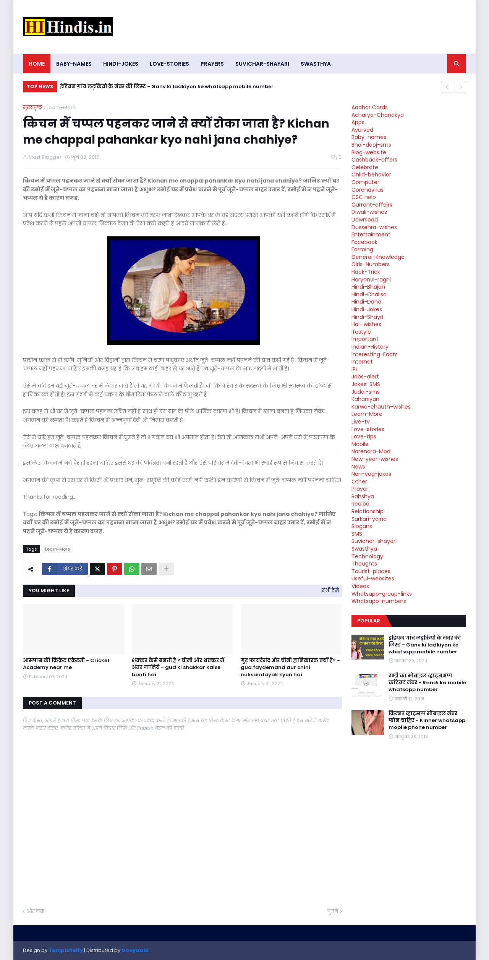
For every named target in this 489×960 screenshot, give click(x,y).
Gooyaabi (135, 950)
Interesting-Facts (374, 354)
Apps (357, 122)
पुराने (332, 911)
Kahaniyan (365, 399)
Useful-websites (372, 578)
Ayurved (362, 130)
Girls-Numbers (370, 264)
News (358, 466)
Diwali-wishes (369, 212)
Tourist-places (370, 571)
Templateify (66, 950)
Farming (362, 249)
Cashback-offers (374, 159)
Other (359, 481)
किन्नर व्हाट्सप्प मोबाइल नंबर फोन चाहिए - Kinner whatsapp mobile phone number (427, 720)
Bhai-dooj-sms (371, 145)
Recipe (360, 503)
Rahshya (362, 496)
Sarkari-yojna (369, 519)
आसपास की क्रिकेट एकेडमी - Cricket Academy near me (66, 664)
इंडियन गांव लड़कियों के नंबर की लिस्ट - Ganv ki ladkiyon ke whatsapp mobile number (167, 86)
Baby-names (368, 137)
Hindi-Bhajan (368, 287)
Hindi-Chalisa (369, 294)
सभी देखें (330, 590)
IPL (354, 369)
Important (365, 339)
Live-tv (360, 421)
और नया (35, 911)
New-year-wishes (374, 459)
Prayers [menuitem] (212, 64)
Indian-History (370, 347)
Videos (360, 586)
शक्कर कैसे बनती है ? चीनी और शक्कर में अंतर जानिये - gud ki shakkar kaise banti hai (178, 667)
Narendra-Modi (371, 451)
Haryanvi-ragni (371, 279)
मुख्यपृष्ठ (32, 107)
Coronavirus (367, 190)
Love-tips (363, 436)
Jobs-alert (365, 376)
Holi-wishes (366, 324)
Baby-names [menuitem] (74, 64)
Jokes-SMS (365, 384)
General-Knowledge (378, 257)
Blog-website (368, 152)
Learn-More (61, 107)
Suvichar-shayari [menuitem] (262, 64)
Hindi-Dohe (366, 301)
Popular (368, 620)
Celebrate (364, 167)
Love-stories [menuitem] (169, 64)
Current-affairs (371, 204)
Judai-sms (365, 392)
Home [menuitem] (37, 64)
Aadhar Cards (369, 107)
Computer (365, 182)
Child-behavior (371, 174)
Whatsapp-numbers (378, 601)
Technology (367, 556)
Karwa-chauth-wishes (381, 407)
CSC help (363, 197)
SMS (356, 534)
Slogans (361, 526)
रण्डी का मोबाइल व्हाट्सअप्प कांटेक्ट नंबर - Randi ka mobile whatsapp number (427, 682)
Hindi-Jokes (366, 309)
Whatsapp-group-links (381, 594)
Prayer (359, 489)
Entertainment (370, 234)
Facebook (364, 242)
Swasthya (364, 549)
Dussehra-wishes (374, 227)
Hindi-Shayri (367, 317)
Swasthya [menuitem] (316, 64)
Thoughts (364, 563)
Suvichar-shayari (374, 541)
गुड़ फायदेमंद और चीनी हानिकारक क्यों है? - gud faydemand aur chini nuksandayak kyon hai (290, 667)
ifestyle (361, 332)
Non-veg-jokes (371, 474)
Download (364, 219)
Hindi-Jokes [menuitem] (120, 64)
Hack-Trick (365, 272)
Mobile (360, 444)
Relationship (367, 511)
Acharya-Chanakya (377, 115)
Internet (362, 361)
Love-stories (367, 429)
